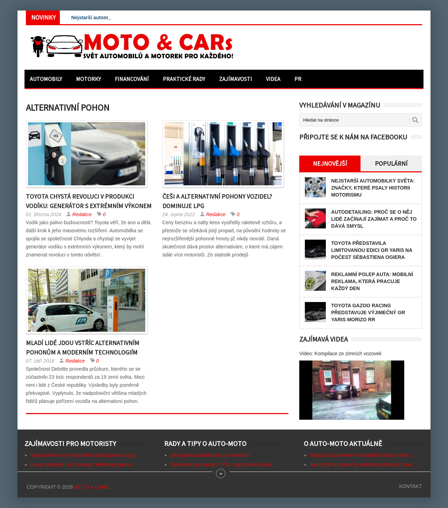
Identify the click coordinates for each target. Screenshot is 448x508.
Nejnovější (330, 163)
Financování (132, 78)
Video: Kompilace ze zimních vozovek (340, 353)
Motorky (88, 78)
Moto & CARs (91, 487)
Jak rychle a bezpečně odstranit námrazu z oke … (364, 464)
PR (297, 78)
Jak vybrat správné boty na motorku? (210, 455)
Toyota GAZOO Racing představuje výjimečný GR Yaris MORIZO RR (368, 312)
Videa (273, 78)
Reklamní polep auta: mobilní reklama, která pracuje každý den (372, 281)
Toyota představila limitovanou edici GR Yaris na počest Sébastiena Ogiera (371, 250)
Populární (391, 163)
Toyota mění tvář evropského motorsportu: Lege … (85, 455)
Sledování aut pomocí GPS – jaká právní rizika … (224, 464)
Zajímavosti (235, 78)
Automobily (46, 78)
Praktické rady (184, 78)
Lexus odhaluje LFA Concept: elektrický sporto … (83, 464)
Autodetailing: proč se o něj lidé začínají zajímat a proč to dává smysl (373, 219)
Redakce (82, 214)
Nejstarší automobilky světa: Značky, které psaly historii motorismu (373, 188)
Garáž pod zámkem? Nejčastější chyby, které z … (364, 455)
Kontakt (410, 486)
